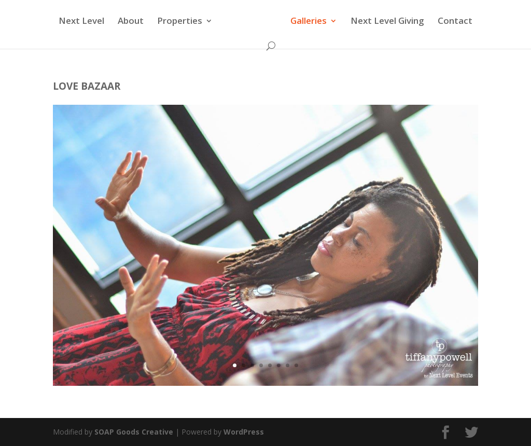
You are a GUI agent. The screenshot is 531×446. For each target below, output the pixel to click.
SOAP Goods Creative (133, 432)
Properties (181, 21)
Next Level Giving (386, 21)
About (132, 21)
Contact (453, 21)
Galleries (307, 21)
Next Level (83, 21)
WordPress (243, 432)
